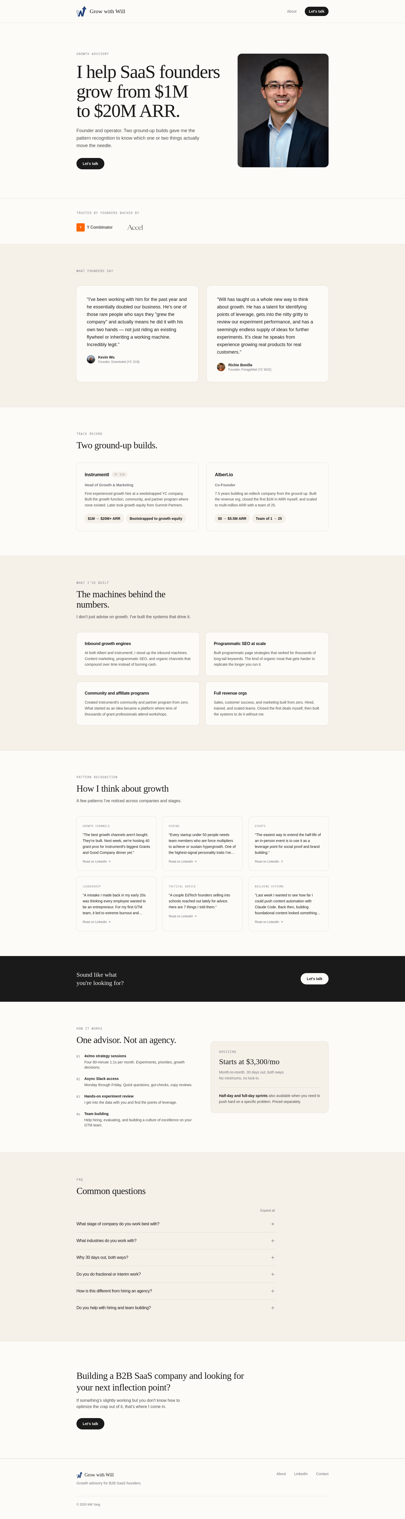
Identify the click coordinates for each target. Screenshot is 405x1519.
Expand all (267, 1210)
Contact (322, 1474)
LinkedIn (301, 1474)
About (292, 11)
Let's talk (316, 11)
